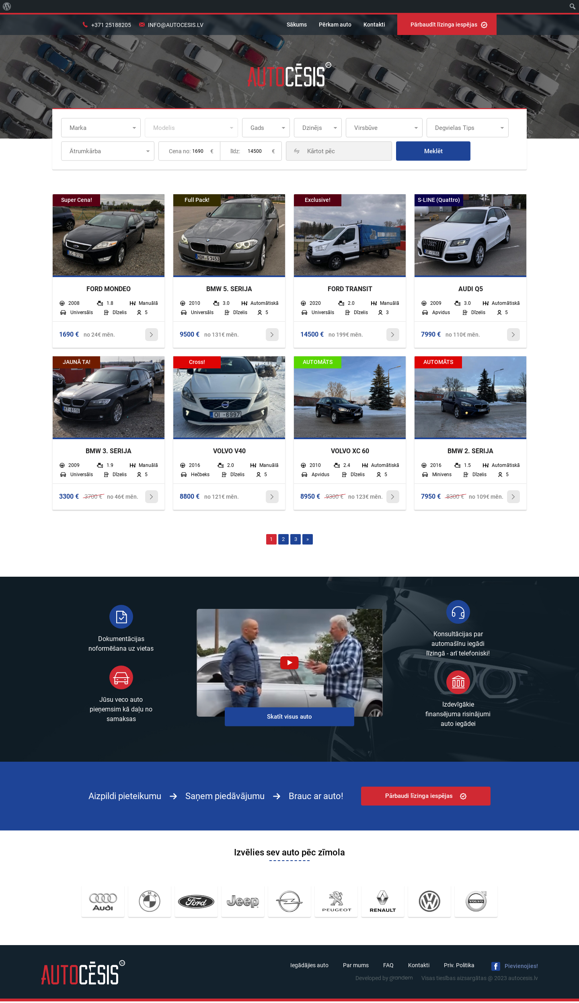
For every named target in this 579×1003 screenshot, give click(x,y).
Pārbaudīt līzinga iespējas (449, 24)
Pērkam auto (335, 24)
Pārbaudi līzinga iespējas (425, 797)
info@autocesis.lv (175, 25)
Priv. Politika (459, 967)
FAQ (388, 967)
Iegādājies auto (309, 967)
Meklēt (452, 151)
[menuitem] (7, 6)
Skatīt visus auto (289, 718)
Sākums (297, 24)
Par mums (356, 967)
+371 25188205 (111, 25)
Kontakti (374, 24)
